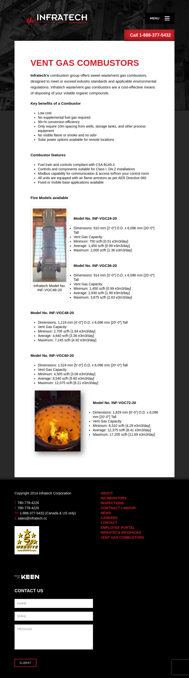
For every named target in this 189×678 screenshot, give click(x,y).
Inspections (112, 503)
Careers (109, 518)
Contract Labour (118, 508)
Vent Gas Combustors (122, 537)
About (107, 493)
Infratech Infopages (121, 532)
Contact (109, 523)
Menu (160, 18)
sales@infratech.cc (32, 518)
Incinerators (113, 498)
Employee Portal (118, 528)
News (106, 513)
